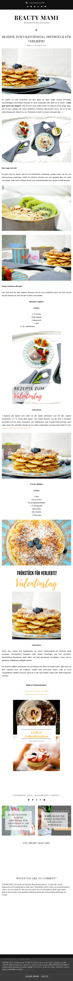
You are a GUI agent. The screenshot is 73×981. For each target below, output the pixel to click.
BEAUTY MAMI (36, 17)
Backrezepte (19, 795)
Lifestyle (55, 795)
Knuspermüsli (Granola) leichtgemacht (16, 428)
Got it (45, 976)
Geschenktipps (41, 795)
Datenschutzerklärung (27, 892)
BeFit (30, 795)
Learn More (32, 976)
